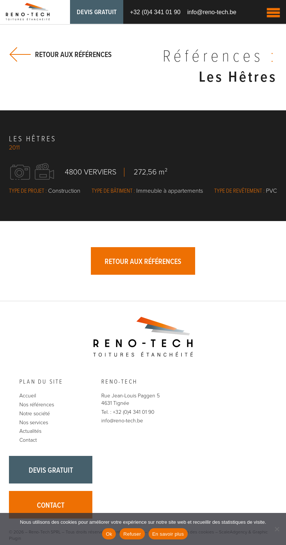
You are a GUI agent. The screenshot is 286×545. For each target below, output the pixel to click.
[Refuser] (276, 529)
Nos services (33, 422)
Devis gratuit (97, 12)
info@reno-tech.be (211, 12)
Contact (28, 440)
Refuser (132, 534)
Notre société (34, 413)
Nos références (36, 404)
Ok (109, 534)
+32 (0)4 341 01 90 (155, 12)
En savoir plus (168, 534)
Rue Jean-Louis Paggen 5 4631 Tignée (130, 399)
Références (220, 57)
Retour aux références (73, 54)
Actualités (30, 431)
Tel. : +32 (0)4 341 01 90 (128, 412)
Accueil (27, 396)
